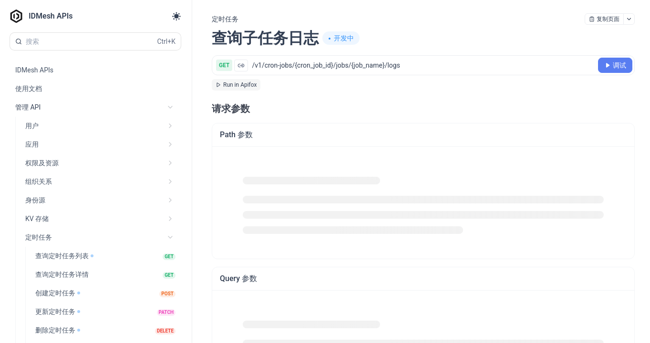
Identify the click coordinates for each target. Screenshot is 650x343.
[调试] (615, 65)
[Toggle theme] (176, 16)
